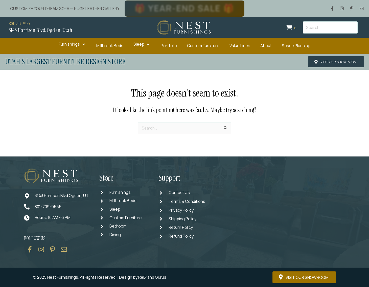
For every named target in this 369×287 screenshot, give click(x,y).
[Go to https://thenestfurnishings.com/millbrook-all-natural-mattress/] (123, 201)
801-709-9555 (21, 24)
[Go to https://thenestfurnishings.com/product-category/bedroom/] (123, 228)
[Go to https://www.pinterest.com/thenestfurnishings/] (52, 251)
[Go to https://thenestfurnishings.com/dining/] (123, 237)
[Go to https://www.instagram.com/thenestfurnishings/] (41, 251)
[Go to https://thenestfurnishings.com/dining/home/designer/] (123, 219)
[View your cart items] (292, 27)
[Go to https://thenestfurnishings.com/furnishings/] (123, 192)
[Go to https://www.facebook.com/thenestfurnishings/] (30, 251)
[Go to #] (182, 219)
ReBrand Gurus (152, 277)
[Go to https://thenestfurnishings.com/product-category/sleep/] (123, 210)
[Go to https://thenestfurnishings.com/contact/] (64, 251)
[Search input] (330, 27)
